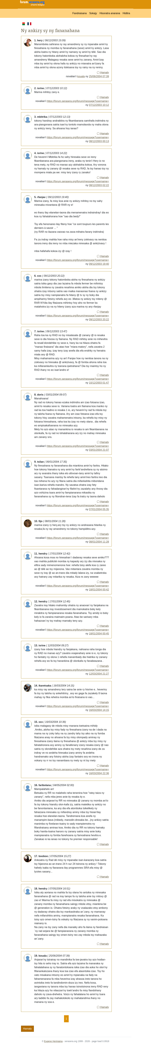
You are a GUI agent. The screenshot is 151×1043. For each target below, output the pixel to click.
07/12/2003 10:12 (99, 105)
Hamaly (103, 72)
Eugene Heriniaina (53, 1041)
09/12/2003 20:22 (99, 319)
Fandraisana (79, 13)
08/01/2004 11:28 (99, 541)
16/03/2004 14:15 (99, 710)
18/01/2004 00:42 (99, 589)
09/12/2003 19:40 (99, 264)
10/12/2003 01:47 (99, 382)
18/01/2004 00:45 (99, 633)
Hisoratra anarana (109, 13)
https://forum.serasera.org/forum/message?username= (78, 101)
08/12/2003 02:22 (99, 185)
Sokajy (93, 13)
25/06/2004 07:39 (99, 76)
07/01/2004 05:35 (99, 509)
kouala (81, 76)
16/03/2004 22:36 (99, 773)
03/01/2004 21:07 (99, 450)
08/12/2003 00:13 (99, 141)
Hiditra (126, 13)
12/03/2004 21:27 (99, 673)
